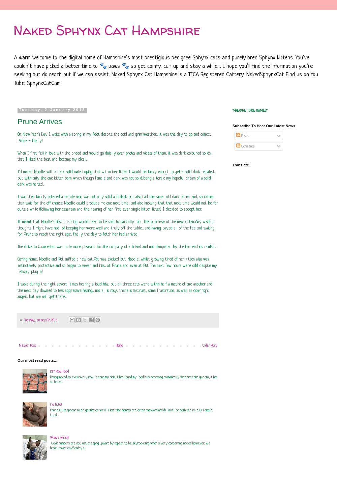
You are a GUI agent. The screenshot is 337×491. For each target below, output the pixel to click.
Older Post (210, 346)
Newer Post (27, 346)
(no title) (56, 405)
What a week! (59, 438)
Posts (242, 136)
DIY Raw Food (59, 372)
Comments (245, 146)
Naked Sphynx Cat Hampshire (106, 30)
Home (119, 346)
